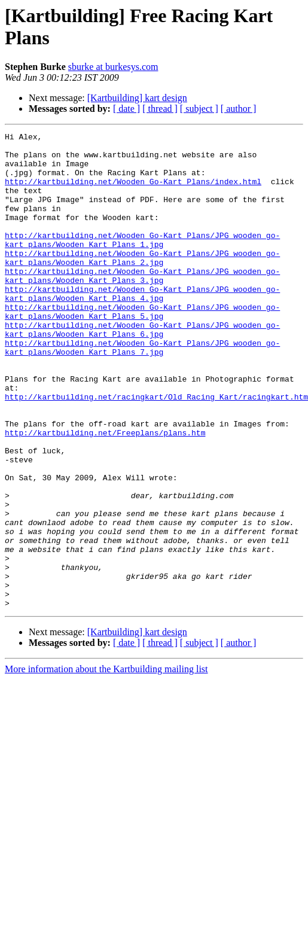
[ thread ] (160, 108)
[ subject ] (199, 108)
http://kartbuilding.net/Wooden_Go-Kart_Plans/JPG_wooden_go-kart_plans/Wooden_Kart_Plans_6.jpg (142, 369)
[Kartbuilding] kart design (137, 98)
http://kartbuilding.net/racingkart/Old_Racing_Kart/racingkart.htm (156, 450)
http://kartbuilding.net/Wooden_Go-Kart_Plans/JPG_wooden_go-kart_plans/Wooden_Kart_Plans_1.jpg (142, 262)
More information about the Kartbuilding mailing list (106, 764)
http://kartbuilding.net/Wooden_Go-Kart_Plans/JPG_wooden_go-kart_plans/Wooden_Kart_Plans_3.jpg (142, 305)
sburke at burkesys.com (113, 67)
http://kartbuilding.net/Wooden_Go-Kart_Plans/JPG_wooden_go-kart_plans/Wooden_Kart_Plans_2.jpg (142, 283)
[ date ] (126, 108)
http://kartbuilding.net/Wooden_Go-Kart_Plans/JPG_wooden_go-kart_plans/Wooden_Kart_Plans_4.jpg (142, 326)
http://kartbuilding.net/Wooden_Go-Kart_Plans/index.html (133, 192)
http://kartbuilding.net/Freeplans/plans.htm (105, 493)
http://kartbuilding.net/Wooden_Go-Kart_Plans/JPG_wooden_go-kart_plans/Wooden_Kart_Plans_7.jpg (142, 391)
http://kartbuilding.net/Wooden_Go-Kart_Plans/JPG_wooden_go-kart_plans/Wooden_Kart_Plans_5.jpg (142, 348)
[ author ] (239, 108)
